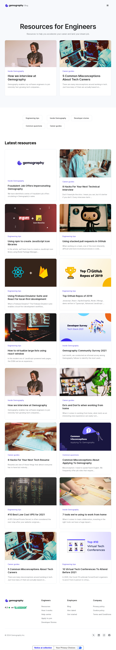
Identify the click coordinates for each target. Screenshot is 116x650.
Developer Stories (49, 622)
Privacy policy (99, 606)
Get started (72, 614)
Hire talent (71, 610)
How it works (46, 610)
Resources (45, 606)
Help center (46, 614)
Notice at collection (43, 648)
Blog (69, 606)
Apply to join (46, 618)
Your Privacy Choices (65, 648)
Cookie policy (98, 610)
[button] (107, 5)
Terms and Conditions (102, 614)
